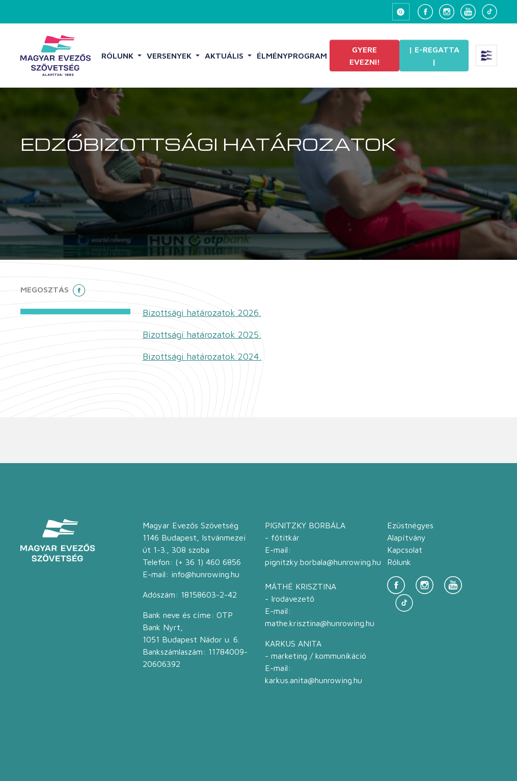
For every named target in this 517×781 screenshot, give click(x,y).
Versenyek (170, 55)
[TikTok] (489, 11)
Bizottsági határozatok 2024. (202, 356)
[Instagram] (446, 11)
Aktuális (225, 55)
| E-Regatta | (434, 55)
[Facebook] (425, 11)
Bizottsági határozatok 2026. (202, 312)
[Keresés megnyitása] (401, 11)
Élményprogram (292, 55)
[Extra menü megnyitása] (486, 55)
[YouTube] (468, 11)
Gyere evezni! (364, 55)
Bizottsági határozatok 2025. (202, 334)
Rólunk (118, 55)
